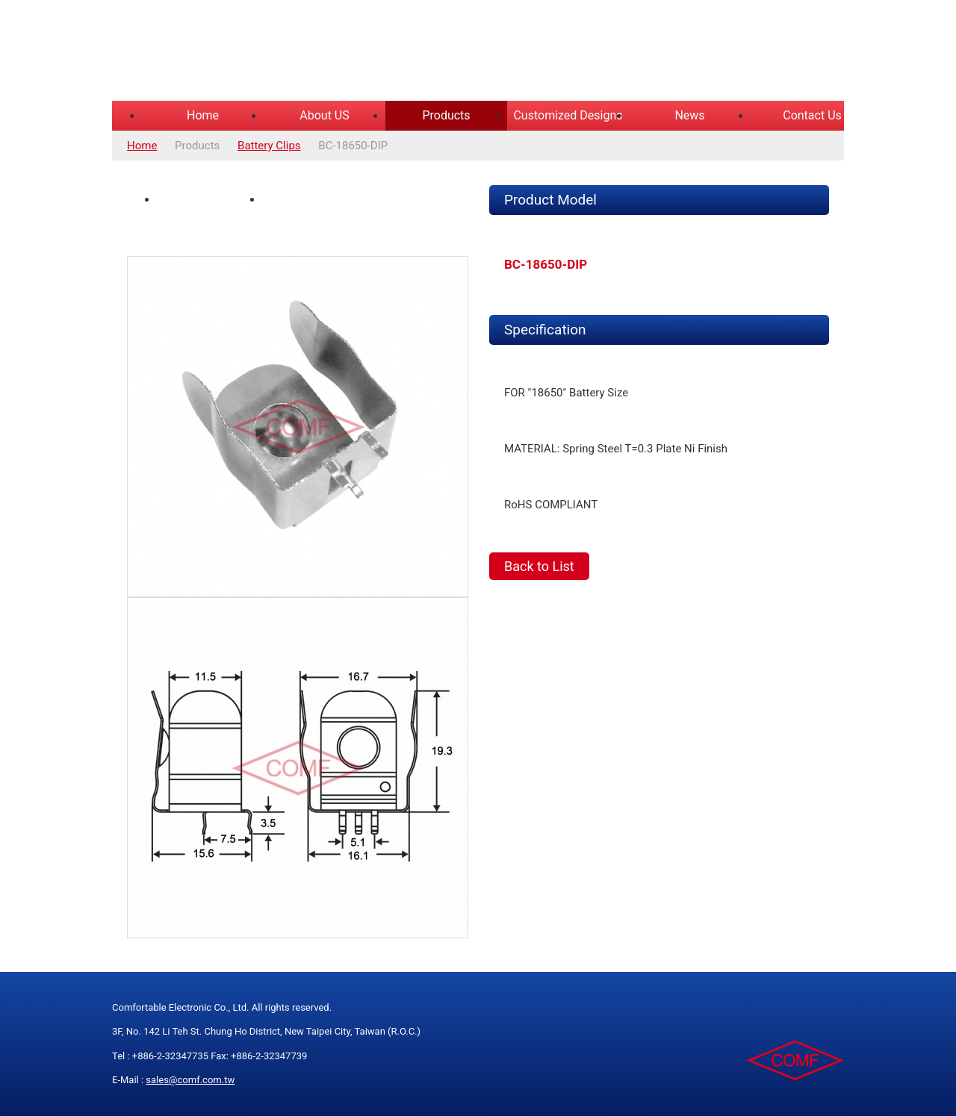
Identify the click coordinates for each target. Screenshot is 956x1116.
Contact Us (812, 115)
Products (446, 115)
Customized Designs (567, 115)
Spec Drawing (307, 199)
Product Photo (204, 199)
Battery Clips (269, 145)
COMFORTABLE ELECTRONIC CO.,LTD (298, 52)
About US (324, 115)
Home (203, 115)
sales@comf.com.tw (190, 1079)
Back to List (539, 566)
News (689, 115)
